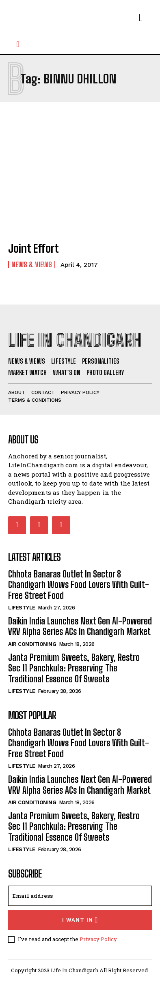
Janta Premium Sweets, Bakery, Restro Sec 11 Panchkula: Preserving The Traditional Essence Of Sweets (74, 668)
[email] (80, 896)
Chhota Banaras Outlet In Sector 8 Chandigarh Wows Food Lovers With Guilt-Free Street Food (78, 585)
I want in (80, 920)
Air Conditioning (32, 644)
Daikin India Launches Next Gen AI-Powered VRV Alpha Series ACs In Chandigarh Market (80, 626)
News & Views (31, 264)
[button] (18, 44)
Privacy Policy (98, 939)
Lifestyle (21, 608)
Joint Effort (33, 248)
